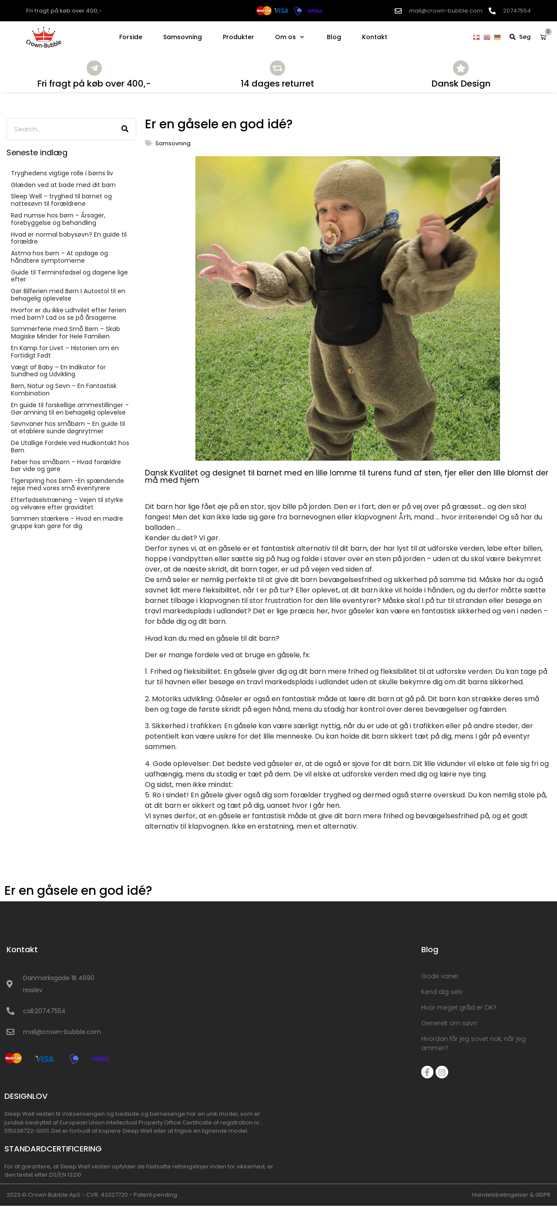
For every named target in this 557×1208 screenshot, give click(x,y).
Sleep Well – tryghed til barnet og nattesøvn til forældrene (61, 202)
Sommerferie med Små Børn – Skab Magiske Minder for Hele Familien (65, 335)
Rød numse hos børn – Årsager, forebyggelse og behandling (58, 222)
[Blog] (334, 37)
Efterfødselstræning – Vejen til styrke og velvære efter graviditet (67, 506)
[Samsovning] (182, 37)
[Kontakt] (375, 37)
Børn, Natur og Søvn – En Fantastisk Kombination (64, 392)
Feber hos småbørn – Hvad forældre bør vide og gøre (66, 468)
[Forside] (131, 37)
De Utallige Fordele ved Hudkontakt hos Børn (70, 449)
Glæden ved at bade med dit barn (63, 187)
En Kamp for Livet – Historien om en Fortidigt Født (65, 354)
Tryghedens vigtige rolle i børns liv (62, 175)
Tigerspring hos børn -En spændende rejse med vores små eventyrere (67, 487)
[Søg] (125, 131)
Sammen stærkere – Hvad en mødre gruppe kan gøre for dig (67, 525)
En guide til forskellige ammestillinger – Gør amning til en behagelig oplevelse (70, 411)
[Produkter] (238, 37)
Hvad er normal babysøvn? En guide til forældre (69, 240)
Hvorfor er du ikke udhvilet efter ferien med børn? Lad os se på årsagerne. (68, 316)
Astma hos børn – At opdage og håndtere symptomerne (59, 259)
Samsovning (173, 145)
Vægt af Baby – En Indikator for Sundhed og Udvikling (58, 373)
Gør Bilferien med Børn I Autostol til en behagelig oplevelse (68, 297)
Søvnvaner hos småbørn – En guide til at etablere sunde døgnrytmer (68, 430)
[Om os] (290, 37)
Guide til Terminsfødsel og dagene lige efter (69, 278)
